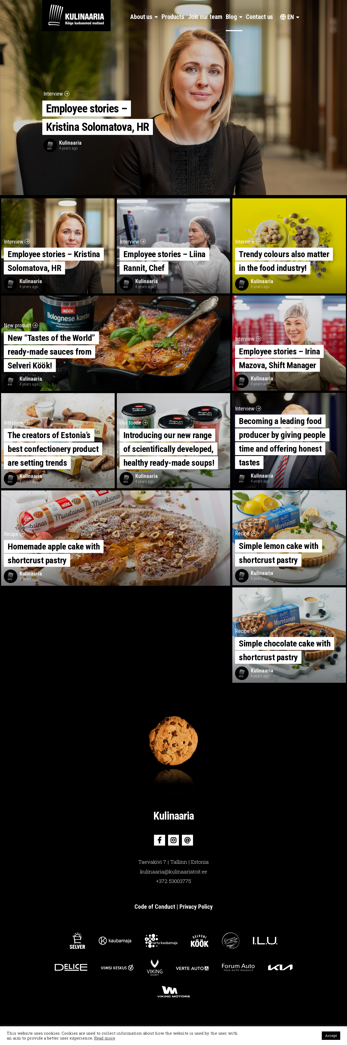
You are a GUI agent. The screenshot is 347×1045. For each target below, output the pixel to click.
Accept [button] (331, 1035)
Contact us (259, 17)
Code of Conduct (155, 906)
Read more (104, 1038)
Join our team (205, 17)
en (287, 17)
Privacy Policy (196, 906)
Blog (231, 17)
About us (141, 17)
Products (173, 17)
